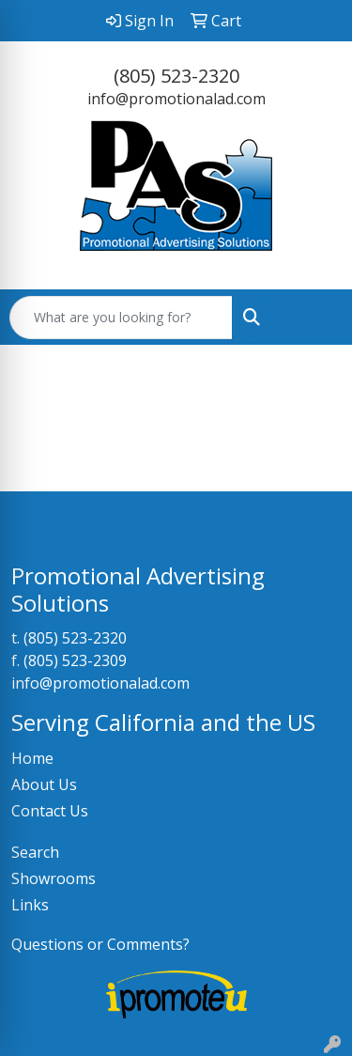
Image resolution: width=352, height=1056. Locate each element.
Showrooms (53, 878)
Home (32, 758)
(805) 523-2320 (176, 75)
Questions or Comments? (100, 944)
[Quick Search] (121, 317)
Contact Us (49, 810)
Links (30, 904)
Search (35, 852)
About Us (44, 784)
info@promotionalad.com (176, 98)
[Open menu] (314, 317)
